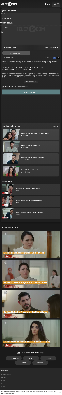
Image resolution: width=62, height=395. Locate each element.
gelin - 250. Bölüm (53, 47)
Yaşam (46, 338)
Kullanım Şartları (6, 355)
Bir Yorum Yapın (31, 92)
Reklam (3, 359)
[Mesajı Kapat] (60, 392)
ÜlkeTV (30, 385)
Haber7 (40, 385)
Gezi (31, 338)
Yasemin (51, 385)
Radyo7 (16, 385)
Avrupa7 (23, 385)
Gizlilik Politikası (6, 367)
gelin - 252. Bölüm (9, 47)
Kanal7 (9, 385)
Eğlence (24, 343)
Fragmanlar (16, 53)
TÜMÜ (55, 126)
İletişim (3, 371)
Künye (3, 363)
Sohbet (39, 343)
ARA (47, 4)
